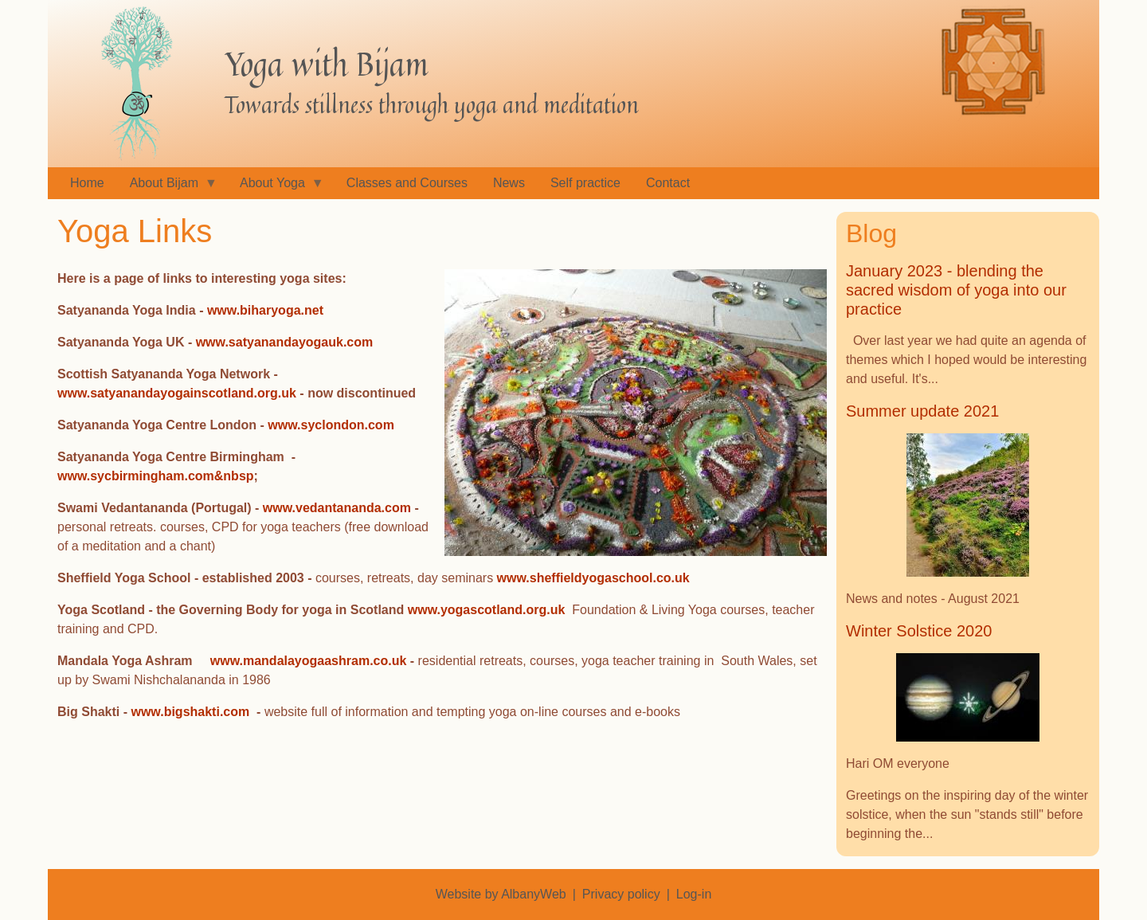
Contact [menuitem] (668, 183)
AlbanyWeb (533, 894)
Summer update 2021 (922, 411)
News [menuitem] (509, 183)
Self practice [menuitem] (585, 183)
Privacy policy (621, 894)
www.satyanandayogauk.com (285, 342)
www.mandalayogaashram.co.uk (308, 660)
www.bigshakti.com (190, 711)
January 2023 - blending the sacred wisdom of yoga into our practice (956, 290)
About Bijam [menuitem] (167, 187)
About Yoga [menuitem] (275, 187)
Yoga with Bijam (327, 63)
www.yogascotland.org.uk (487, 610)
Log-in (693, 894)
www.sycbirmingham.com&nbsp (155, 476)
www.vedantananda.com (337, 508)
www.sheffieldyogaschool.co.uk (593, 578)
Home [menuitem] (87, 183)
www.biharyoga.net (265, 310)
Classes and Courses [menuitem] (407, 183)
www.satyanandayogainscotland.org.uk (176, 393)
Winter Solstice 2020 (919, 631)
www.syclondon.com (331, 425)
